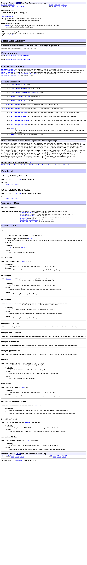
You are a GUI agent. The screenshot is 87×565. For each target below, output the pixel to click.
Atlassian (19, 480)
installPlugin (15, 110)
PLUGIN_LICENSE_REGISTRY (20, 57)
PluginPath (5, 77)
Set (3, 114)
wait (59, 175)
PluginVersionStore (8, 75)
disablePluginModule (18, 92)
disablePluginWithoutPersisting (22, 97)
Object (30, 173)
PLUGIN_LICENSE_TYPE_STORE (20, 62)
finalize (16, 175)
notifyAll (45, 175)
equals (9, 175)
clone (3, 175)
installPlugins (16, 114)
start (12, 136)
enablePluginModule (17, 101)
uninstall (14, 142)
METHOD (22, 6)
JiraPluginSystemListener (28, 77)
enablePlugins (15, 105)
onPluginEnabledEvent (18, 123)
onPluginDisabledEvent (19, 118)
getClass (23, 175)
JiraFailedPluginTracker (10, 78)
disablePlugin (15, 88)
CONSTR (17, 6)
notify (38, 175)
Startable (7, 25)
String (8, 57)
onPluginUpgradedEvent (19, 131)
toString (53, 175)
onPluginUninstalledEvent (20, 127)
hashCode (31, 175)
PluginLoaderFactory (8, 73)
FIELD (12, 6)
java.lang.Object (7, 17)
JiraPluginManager (7, 71)
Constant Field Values (11, 195)
